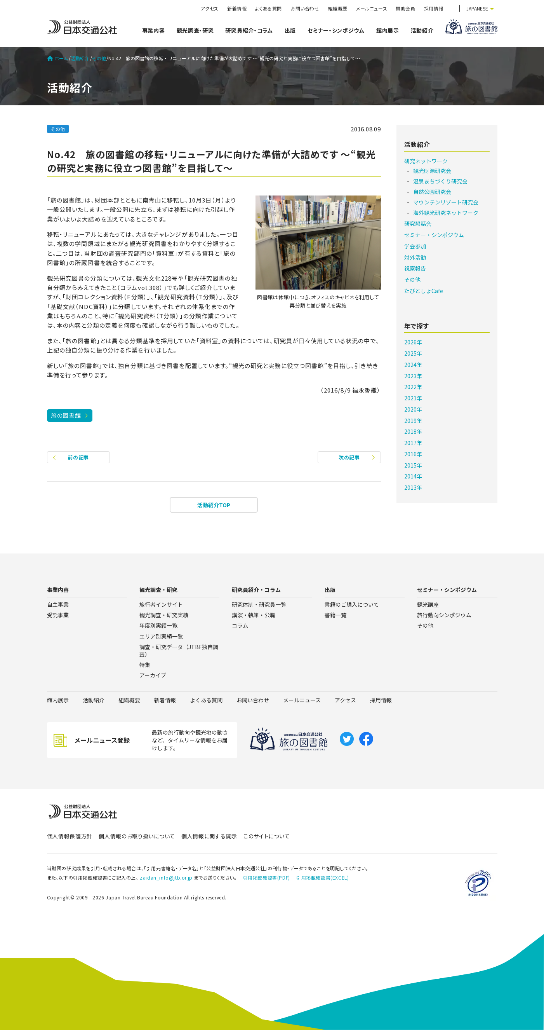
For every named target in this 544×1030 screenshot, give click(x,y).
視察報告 (415, 268)
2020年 (413, 409)
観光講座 (428, 604)
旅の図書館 (66, 415)
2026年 (413, 342)
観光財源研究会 (432, 171)
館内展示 (387, 30)
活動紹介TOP (213, 505)
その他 (99, 58)
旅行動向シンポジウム (444, 615)
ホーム (57, 58)
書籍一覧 (335, 615)
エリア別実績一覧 (161, 636)
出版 (290, 30)
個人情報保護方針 (70, 836)
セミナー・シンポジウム (336, 30)
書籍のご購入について (352, 604)
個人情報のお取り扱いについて (137, 836)
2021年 (413, 398)
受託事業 (58, 615)
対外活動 (415, 257)
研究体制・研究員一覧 (259, 604)
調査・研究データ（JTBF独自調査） (178, 650)
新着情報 (237, 8)
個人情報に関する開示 (209, 836)
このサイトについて (266, 836)
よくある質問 (268, 8)
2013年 (413, 487)
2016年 (413, 454)
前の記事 (78, 457)
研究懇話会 (417, 223)
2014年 (413, 476)
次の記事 (349, 457)
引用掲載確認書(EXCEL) (322, 877)
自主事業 (58, 604)
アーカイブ (152, 675)
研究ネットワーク (426, 161)
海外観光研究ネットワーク (445, 212)
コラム (240, 625)
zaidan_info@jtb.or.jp (166, 877)
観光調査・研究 (195, 30)
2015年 (413, 465)
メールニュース (371, 8)
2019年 (413, 420)
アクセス (210, 8)
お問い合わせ (305, 8)
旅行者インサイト (161, 604)
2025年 (413, 353)
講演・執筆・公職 (253, 615)
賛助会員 (405, 8)
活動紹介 (422, 30)
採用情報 (433, 8)
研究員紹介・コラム (249, 30)
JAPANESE (477, 8)
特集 (144, 665)
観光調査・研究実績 (163, 615)
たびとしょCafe (423, 291)
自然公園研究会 (432, 192)
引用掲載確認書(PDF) (266, 877)
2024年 (413, 364)
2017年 (413, 443)
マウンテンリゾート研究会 (445, 202)
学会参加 (415, 246)
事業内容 (153, 30)
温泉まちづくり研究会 (440, 181)
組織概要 (338, 8)
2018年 (413, 431)
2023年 (413, 376)
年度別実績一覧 (158, 625)
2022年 (413, 387)
